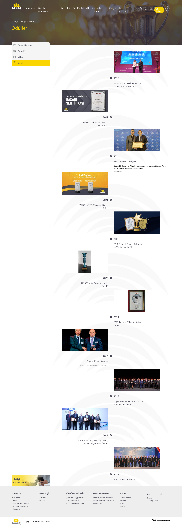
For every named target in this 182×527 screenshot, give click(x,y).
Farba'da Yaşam (96, 10)
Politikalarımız (16, 509)
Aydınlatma (43, 498)
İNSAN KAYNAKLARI (101, 493)
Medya (112, 8)
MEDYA (123, 493)
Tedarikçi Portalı (152, 501)
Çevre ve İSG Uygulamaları (75, 498)
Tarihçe (14, 500)
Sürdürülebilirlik (81, 8)
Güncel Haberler (22, 45)
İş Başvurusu (97, 503)
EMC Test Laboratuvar (44, 10)
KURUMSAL (17, 493)
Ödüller (31, 22)
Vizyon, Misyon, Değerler (20, 503)
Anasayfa (15, 22)
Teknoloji (65, 8)
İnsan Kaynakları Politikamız (103, 498)
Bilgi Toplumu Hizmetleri (20, 506)
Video (18, 57)
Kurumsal (30, 8)
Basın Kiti (19, 51)
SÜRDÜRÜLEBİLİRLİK (75, 493)
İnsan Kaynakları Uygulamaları (103, 500)
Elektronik (42, 500)
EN (167, 9)
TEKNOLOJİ (44, 493)
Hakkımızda (16, 498)
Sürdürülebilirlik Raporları (75, 503)
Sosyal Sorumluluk (72, 500)
